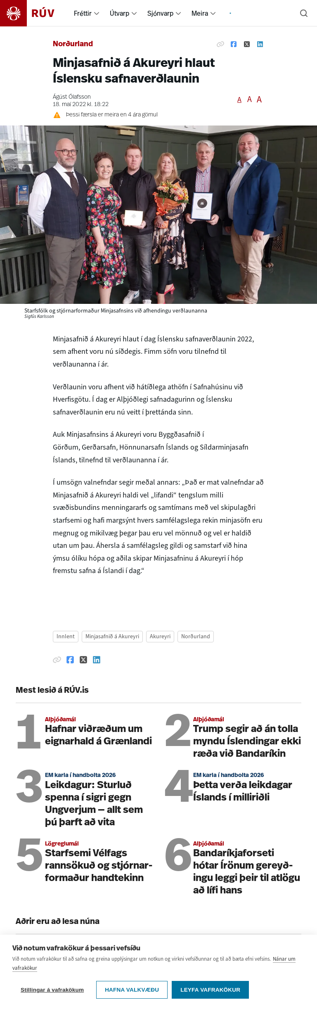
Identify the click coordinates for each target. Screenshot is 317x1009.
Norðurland (73, 44)
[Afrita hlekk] (220, 45)
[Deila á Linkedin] (260, 45)
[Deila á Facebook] (233, 45)
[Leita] (304, 13)
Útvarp (119, 13)
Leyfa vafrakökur (210, 990)
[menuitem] (96, 13)
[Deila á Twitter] (247, 45)
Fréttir (83, 13)
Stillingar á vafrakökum (52, 990)
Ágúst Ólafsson (72, 97)
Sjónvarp (160, 13)
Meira (200, 13)
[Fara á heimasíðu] (34, 13)
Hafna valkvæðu (132, 990)
